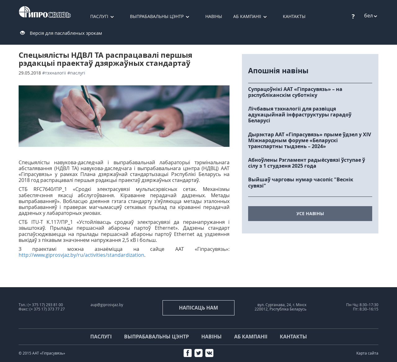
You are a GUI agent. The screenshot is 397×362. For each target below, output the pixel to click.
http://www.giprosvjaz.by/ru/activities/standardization (81, 254)
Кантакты (294, 16)
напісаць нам (198, 307)
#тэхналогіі (54, 73)
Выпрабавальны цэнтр (157, 16)
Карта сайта (367, 353)
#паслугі (76, 73)
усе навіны (310, 213)
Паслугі (99, 16)
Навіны (213, 16)
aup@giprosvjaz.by (107, 304)
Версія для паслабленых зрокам (66, 33)
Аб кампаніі (247, 16)
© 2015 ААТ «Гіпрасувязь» (42, 353)
